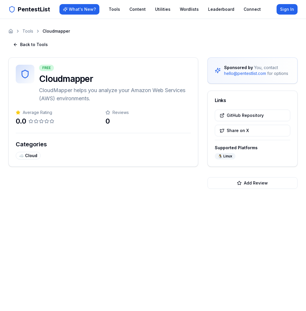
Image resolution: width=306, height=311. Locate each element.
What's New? (79, 9)
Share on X (234, 130)
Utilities (162, 9)
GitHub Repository (242, 115)
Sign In (287, 9)
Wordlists (189, 9)
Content (137, 9)
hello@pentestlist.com (245, 73)
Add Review (252, 182)
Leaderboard (221, 9)
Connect (252, 9)
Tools (114, 9)
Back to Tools (30, 44)
